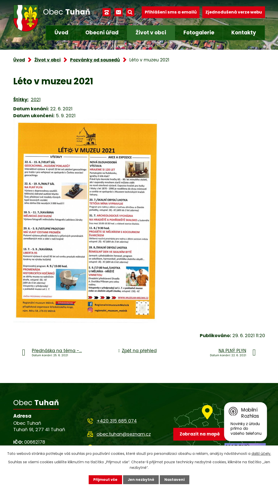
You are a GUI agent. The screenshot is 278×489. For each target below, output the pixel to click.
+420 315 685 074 (117, 421)
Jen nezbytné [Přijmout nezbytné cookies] (141, 479)
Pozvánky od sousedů (95, 60)
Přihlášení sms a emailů (171, 12)
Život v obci (151, 32)
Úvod (61, 32)
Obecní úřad (101, 32)
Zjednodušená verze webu (233, 12)
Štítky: (21, 99)
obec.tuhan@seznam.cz (124, 434)
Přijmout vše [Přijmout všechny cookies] (105, 479)
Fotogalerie (198, 32)
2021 (36, 99)
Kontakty (243, 32)
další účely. (261, 453)
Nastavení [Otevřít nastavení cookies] (175, 479)
